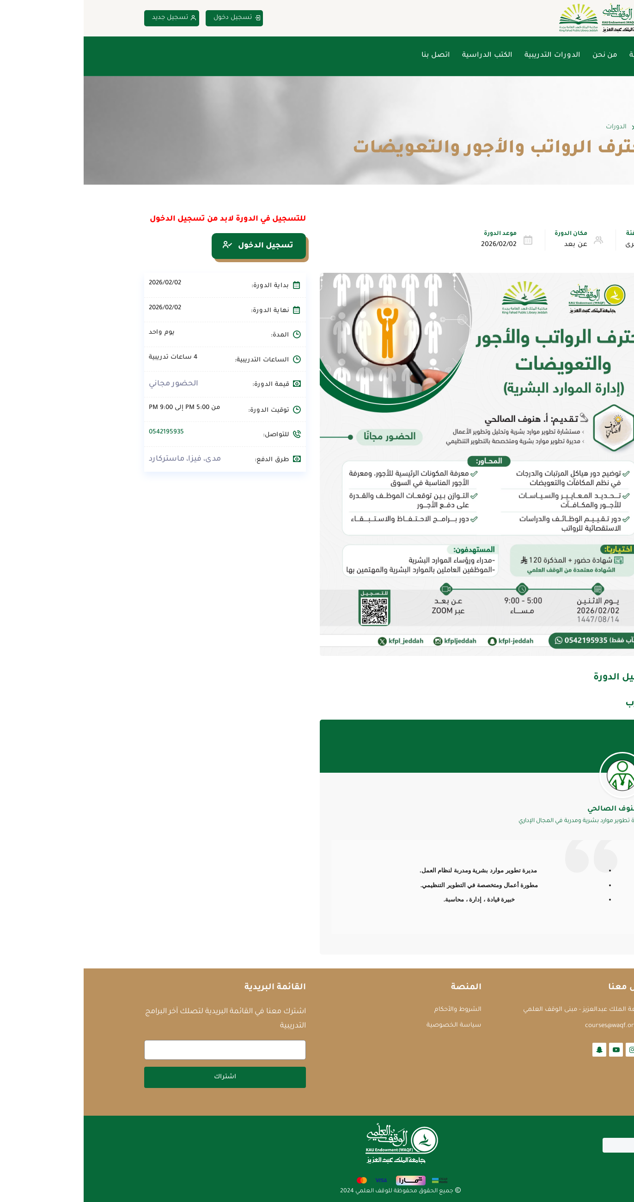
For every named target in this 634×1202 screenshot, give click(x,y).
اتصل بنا (352, 56)
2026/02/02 (415, 245)
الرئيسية (559, 56)
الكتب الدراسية (403, 56)
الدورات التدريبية (469, 56)
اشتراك (141, 1077)
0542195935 (82, 432)
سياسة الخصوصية (370, 1025)
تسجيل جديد (90, 18)
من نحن (521, 56)
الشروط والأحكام (374, 1009)
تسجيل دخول (153, 18)
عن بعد (492, 245)
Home (564, 127)
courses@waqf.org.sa (531, 1025)
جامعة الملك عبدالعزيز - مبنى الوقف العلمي (500, 1009)
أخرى (549, 245)
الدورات (532, 127)
